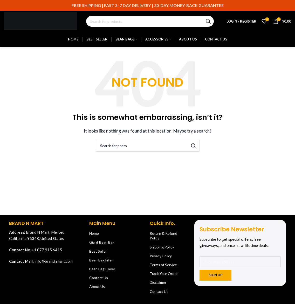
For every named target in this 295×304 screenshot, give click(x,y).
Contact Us (98, 277)
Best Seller (98, 251)
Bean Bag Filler (101, 260)
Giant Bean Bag (101, 242)
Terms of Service (163, 264)
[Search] (150, 21)
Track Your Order (164, 273)
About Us (97, 286)
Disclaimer (158, 282)
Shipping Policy (162, 247)
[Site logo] (40, 20)
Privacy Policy (161, 256)
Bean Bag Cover (102, 269)
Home (94, 233)
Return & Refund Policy (163, 235)
